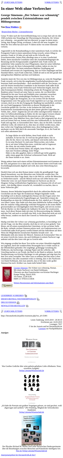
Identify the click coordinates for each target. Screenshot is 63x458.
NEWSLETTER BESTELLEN (14, 306)
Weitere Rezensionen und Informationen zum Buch (33, 283)
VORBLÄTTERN (52, 2)
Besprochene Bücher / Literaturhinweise (17, 32)
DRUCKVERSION (10, 302)
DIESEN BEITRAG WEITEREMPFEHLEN (20, 299)
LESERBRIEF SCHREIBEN (14, 295)
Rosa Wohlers (12, 27)
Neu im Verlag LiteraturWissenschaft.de (31, 451)
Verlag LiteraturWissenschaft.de (31, 371)
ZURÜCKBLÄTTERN (13, 2)
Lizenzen (42, 329)
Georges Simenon (21, 268)
